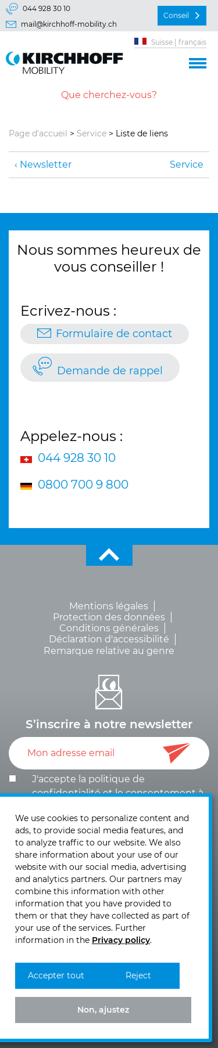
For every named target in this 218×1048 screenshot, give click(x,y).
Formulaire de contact (114, 333)
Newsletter (46, 164)
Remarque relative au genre (109, 650)
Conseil (176, 15)
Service (91, 133)
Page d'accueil (38, 133)
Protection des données (109, 617)
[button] (197, 61)
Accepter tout (56, 975)
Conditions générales (109, 628)
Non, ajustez (103, 1009)
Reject (138, 975)
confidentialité (66, 792)
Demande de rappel (110, 370)
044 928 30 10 (46, 8)
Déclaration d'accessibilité (109, 639)
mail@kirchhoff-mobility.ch (69, 24)
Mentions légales (108, 606)
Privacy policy (121, 940)
